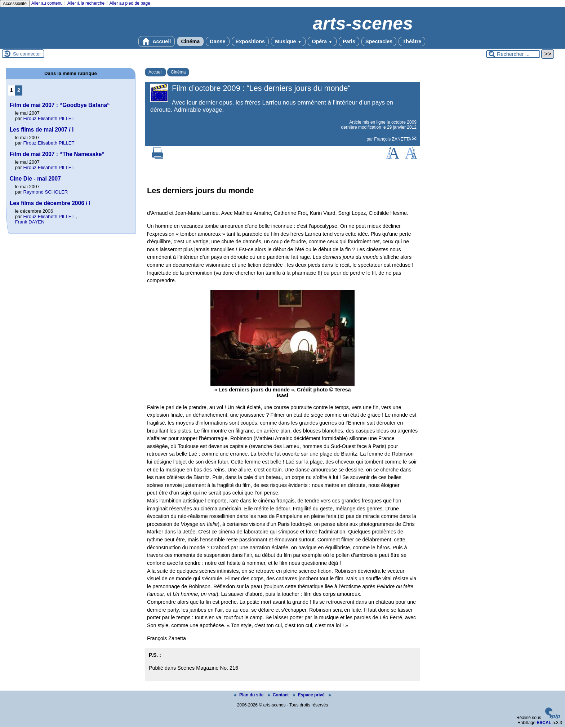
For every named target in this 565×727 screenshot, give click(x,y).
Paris (349, 41)
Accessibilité (15, 3)
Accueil (156, 41)
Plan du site (249, 694)
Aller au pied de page (129, 3)
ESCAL (544, 722)
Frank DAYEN (30, 222)
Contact (279, 694)
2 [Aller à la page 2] (18, 90)
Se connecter (27, 54)
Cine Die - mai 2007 (35, 179)
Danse (217, 41)
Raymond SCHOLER (45, 192)
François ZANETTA (392, 139)
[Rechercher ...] (513, 54)
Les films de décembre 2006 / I (50, 203)
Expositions (250, 41)
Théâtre (411, 41)
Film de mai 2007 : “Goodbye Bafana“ (60, 105)
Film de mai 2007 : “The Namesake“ (57, 154)
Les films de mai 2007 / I (42, 130)
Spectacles (378, 41)
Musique (288, 41)
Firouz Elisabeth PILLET (48, 118)
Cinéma (190, 41)
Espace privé (309, 694)
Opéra (322, 41)
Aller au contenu (47, 3)
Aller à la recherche (85, 3)
